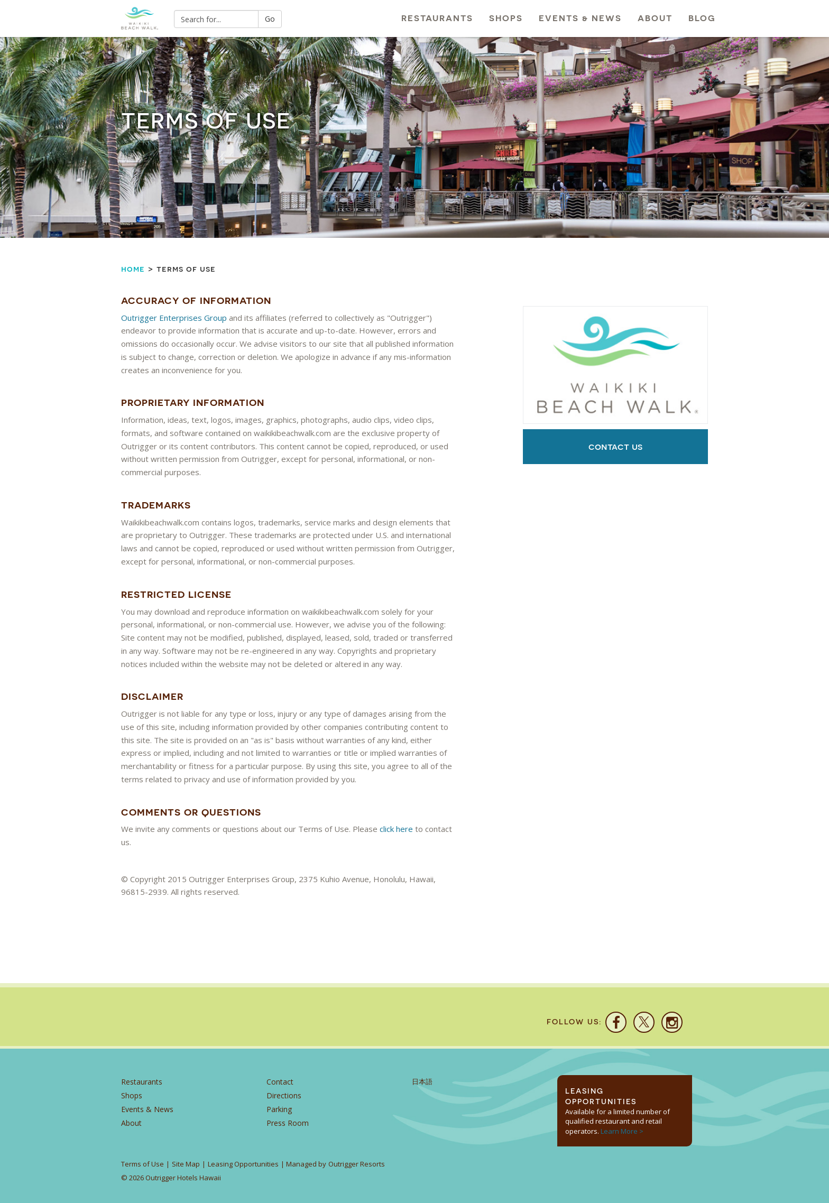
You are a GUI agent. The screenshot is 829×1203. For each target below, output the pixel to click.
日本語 (422, 1082)
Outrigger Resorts (356, 1164)
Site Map (186, 1164)
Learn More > (622, 1131)
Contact (279, 1082)
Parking (279, 1109)
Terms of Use (142, 1164)
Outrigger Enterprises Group (174, 317)
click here (396, 828)
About (655, 18)
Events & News (580, 18)
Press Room (287, 1123)
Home (133, 269)
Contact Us (615, 446)
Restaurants (437, 18)
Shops (506, 18)
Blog (702, 18)
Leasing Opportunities (243, 1164)
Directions (283, 1095)
